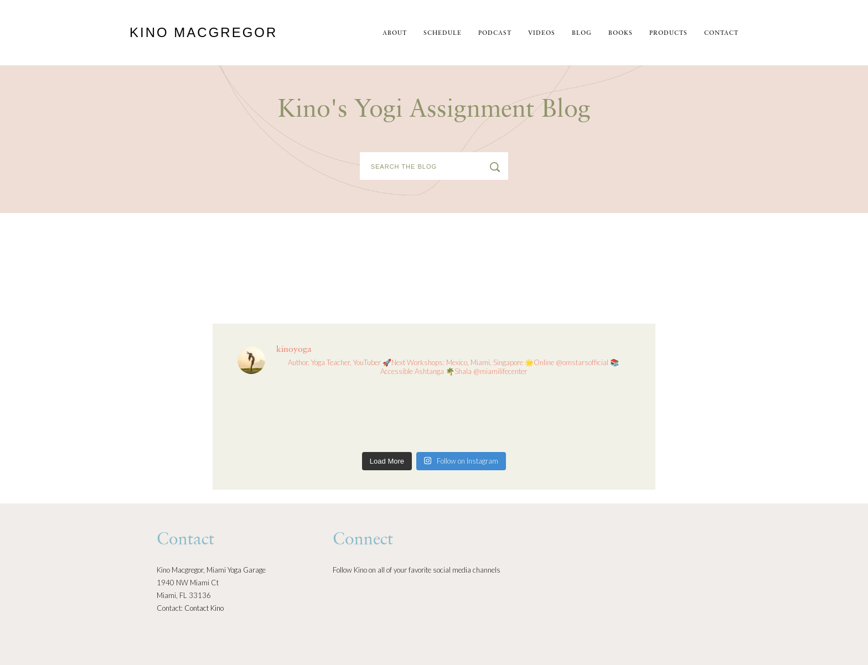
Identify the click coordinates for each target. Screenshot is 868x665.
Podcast (495, 33)
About (395, 33)
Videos (541, 33)
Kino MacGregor (203, 32)
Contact (721, 33)
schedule (442, 33)
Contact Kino (204, 608)
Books (620, 33)
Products (668, 33)
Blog (582, 33)
